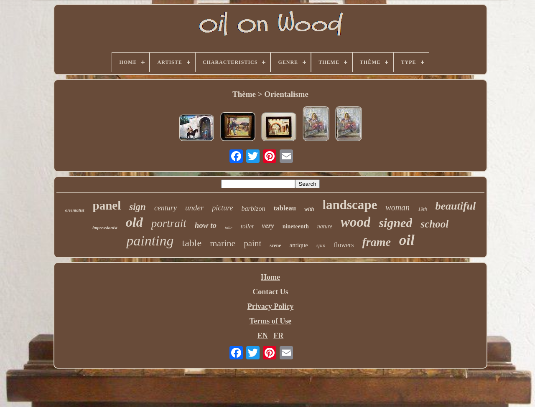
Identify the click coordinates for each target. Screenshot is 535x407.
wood (356, 222)
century (165, 208)
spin (321, 245)
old (134, 222)
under (194, 207)
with (309, 209)
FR (278, 335)
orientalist (74, 209)
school (434, 224)
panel (107, 205)
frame (376, 241)
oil (407, 240)
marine (222, 243)
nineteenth (296, 226)
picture (222, 208)
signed (395, 223)
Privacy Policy (270, 306)
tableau (284, 208)
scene (275, 245)
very (268, 226)
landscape (349, 204)
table (192, 243)
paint (252, 243)
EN (262, 335)
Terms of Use (270, 321)
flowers (344, 244)
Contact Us (270, 292)
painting (149, 240)
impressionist (104, 227)
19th (422, 209)
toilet (247, 226)
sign (137, 207)
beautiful (455, 206)
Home (270, 277)
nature (324, 226)
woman (397, 207)
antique (299, 245)
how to (206, 225)
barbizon (253, 208)
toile (228, 227)
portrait (168, 223)
